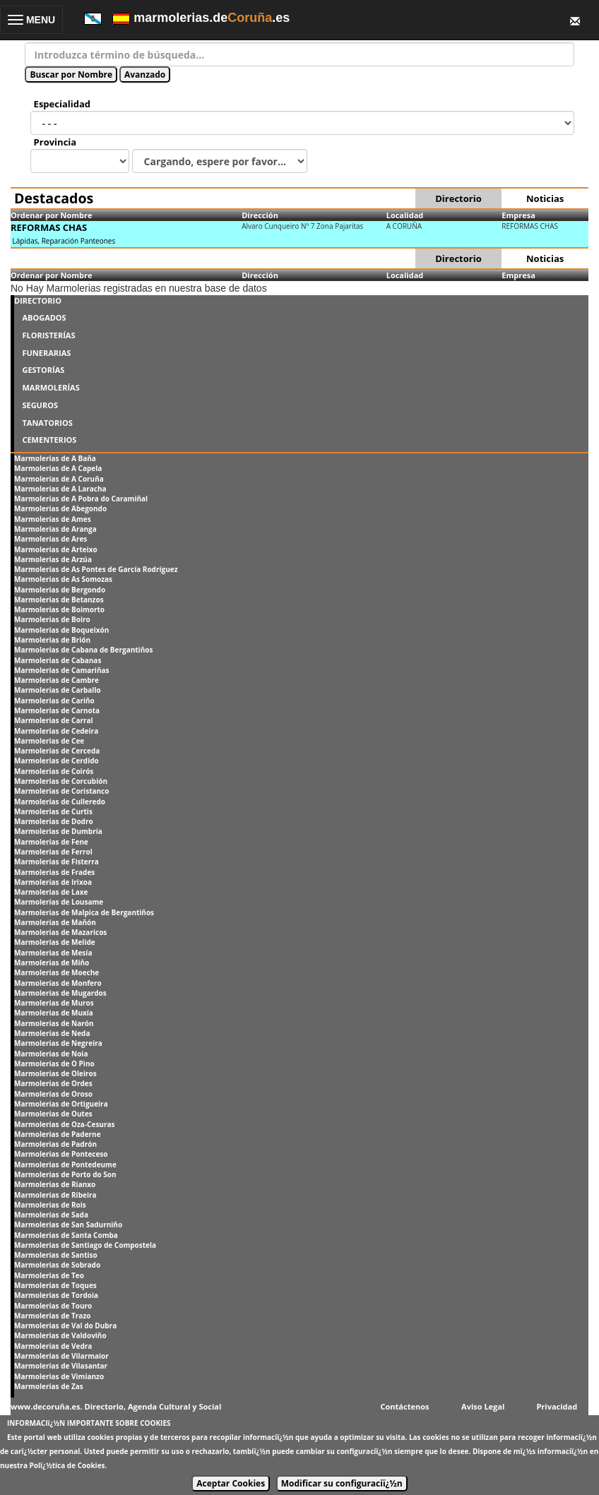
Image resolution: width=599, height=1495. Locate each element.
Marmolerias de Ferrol (53, 852)
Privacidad (556, 1406)
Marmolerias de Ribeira (55, 1195)
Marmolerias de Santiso (55, 1255)
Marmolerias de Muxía (53, 1013)
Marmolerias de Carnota (57, 710)
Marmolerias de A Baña (55, 458)
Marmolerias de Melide (54, 942)
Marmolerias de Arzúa (53, 559)
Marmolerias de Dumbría (58, 831)
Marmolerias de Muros (54, 1003)
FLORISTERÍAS (48, 335)
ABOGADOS (44, 317)
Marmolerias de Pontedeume (65, 1164)
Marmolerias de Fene (51, 842)
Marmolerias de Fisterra (56, 861)
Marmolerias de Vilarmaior (61, 1356)
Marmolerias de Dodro (53, 821)
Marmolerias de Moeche (56, 972)
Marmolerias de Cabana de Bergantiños (83, 650)
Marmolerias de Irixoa (53, 882)
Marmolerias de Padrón (55, 1144)
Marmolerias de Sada (51, 1215)
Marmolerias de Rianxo (54, 1184)
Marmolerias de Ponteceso (61, 1154)
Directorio (458, 198)
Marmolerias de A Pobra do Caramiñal (81, 499)
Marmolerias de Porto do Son (65, 1174)
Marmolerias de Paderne (57, 1134)
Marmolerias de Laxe (51, 892)
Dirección (260, 215)
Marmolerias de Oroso (53, 1094)
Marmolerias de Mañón (55, 922)
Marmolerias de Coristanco (61, 791)
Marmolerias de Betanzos (59, 599)
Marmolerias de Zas (48, 1386)
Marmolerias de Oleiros (55, 1073)
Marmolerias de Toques (55, 1285)
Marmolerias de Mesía (53, 953)
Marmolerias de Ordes (53, 1083)
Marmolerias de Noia (51, 1054)
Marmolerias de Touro (53, 1306)
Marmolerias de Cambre (56, 680)
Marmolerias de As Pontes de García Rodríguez (96, 569)
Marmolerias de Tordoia (56, 1295)
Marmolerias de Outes (53, 1114)
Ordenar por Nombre (52, 215)
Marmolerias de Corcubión (60, 781)
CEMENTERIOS (49, 439)
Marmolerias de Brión (52, 640)
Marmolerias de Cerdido (56, 761)
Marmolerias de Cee (49, 741)
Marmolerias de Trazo (52, 1316)
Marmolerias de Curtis (53, 811)
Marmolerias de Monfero (58, 983)
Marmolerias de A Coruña (59, 479)
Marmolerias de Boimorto (59, 609)
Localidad (405, 215)
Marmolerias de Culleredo (59, 801)
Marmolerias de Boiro (52, 619)
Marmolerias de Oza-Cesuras (64, 1124)
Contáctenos (405, 1406)
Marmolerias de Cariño (54, 700)
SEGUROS (40, 405)
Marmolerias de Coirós (53, 771)
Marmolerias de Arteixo (55, 549)
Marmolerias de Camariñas (61, 670)
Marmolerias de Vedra (53, 1346)
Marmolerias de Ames (52, 519)
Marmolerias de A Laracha (60, 489)
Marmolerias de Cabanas (57, 660)
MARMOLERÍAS (50, 387)
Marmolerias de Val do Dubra (65, 1325)
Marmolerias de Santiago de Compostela (85, 1245)
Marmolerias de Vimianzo (59, 1376)
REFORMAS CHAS (49, 227)
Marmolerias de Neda (52, 1033)
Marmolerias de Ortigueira (61, 1104)
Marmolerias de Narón (54, 1023)
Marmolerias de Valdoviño (60, 1335)
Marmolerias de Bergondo (59, 590)
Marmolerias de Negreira (58, 1043)
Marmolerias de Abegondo (60, 508)
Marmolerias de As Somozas (63, 579)
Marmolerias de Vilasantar (60, 1366)
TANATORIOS (47, 422)
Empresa (518, 215)
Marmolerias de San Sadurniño (68, 1224)
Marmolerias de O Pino (54, 1063)
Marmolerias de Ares (50, 539)
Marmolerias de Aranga (55, 529)
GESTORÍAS (43, 369)
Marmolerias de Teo (49, 1275)
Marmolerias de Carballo (57, 690)
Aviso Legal (482, 1406)
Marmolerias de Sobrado (57, 1265)
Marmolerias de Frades (54, 872)
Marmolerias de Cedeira (56, 731)
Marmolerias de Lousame (58, 902)
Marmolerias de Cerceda (57, 751)
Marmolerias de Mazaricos (60, 932)
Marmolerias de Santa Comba (66, 1235)
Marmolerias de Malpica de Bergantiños (84, 912)
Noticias (545, 198)
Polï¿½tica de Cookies (67, 1465)
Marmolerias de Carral (53, 720)
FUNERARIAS (46, 352)
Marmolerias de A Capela (58, 468)
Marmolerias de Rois (50, 1205)
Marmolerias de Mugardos (60, 993)
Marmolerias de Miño (51, 962)
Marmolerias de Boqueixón (61, 630)
